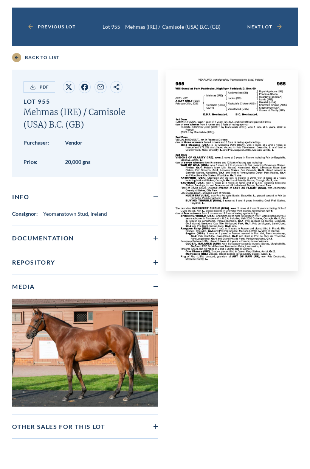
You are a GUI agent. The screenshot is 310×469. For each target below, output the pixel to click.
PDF (39, 87)
